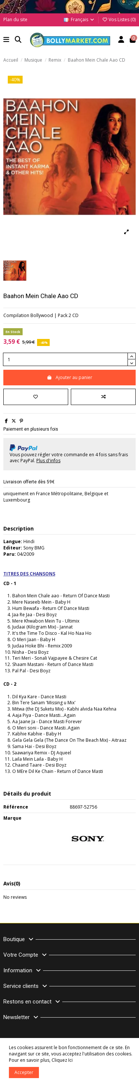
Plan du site (15, 19)
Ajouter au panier (69, 377)
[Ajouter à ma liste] (35, 397)
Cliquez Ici (62, 1060)
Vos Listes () (119, 19)
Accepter (23, 1072)
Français (79, 19)
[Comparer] (103, 397)
